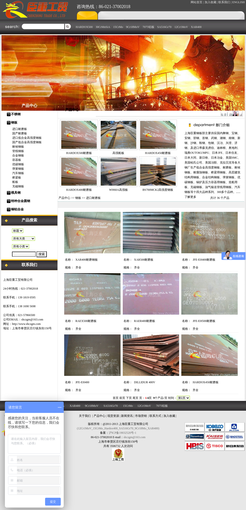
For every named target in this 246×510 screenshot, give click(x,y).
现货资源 (113, 416)
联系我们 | (224, 2)
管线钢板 (18, 151)
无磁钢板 (18, 186)
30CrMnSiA (103, 27)
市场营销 (141, 416)
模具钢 (16, 192)
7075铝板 (148, 27)
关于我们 (85, 416)
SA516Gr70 (164, 27)
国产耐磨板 (19, 133)
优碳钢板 (18, 164)
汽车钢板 (18, 173)
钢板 (14, 122)
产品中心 (64, 198)
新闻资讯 (127, 416)
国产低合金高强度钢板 (27, 142)
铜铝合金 (17, 209)
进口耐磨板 (19, 129)
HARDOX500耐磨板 (79, 153)
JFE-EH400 (82, 382)
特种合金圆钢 (20, 201)
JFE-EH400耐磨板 (204, 259)
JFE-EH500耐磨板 (204, 321)
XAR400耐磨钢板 (86, 259)
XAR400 (196, 27)
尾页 (135, 398)
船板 (15, 182)
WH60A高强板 (118, 189)
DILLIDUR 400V (144, 382)
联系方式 (155, 416)
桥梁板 (16, 177)
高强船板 (118, 153)
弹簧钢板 (18, 168)
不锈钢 (16, 114)
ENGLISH (238, 2)
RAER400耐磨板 (144, 321)
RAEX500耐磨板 (86, 321)
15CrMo (118, 27)
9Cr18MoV (132, 27)
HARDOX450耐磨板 (158, 153)
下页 (129, 398)
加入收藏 (169, 416)
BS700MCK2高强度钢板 (157, 189)
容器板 (16, 160)
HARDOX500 (84, 27)
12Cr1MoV (181, 27)
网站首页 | (197, 2)
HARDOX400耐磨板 (79, 189)
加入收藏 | (211, 2)
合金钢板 (18, 155)
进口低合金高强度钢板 (27, 138)
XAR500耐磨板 (143, 259)
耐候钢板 (18, 146)
